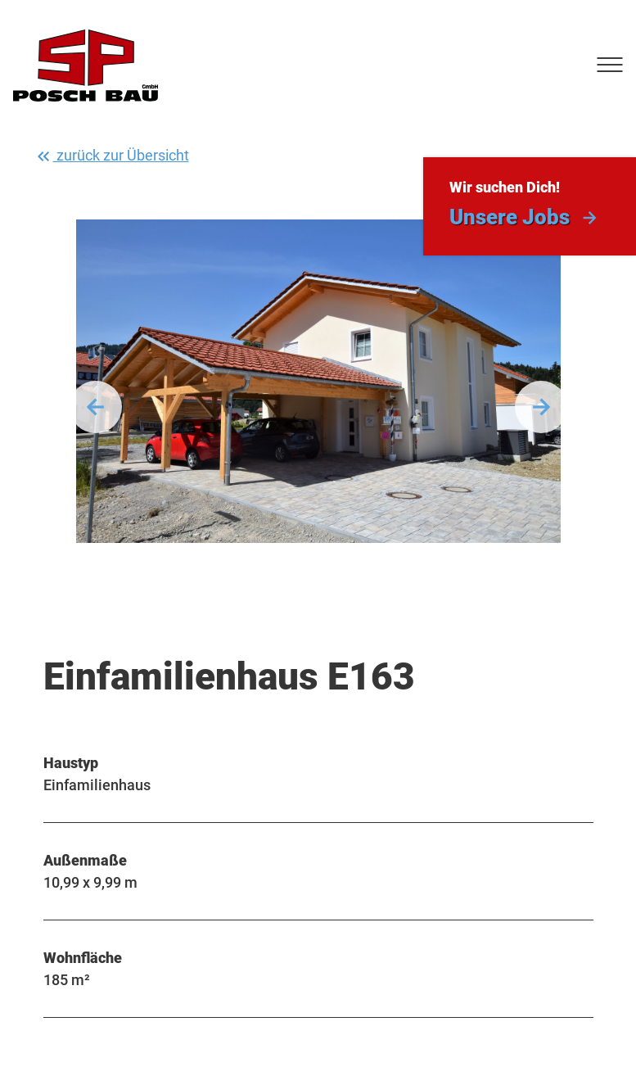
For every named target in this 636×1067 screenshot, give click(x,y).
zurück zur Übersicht (111, 156)
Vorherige (96, 407)
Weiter (541, 407)
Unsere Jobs (509, 217)
